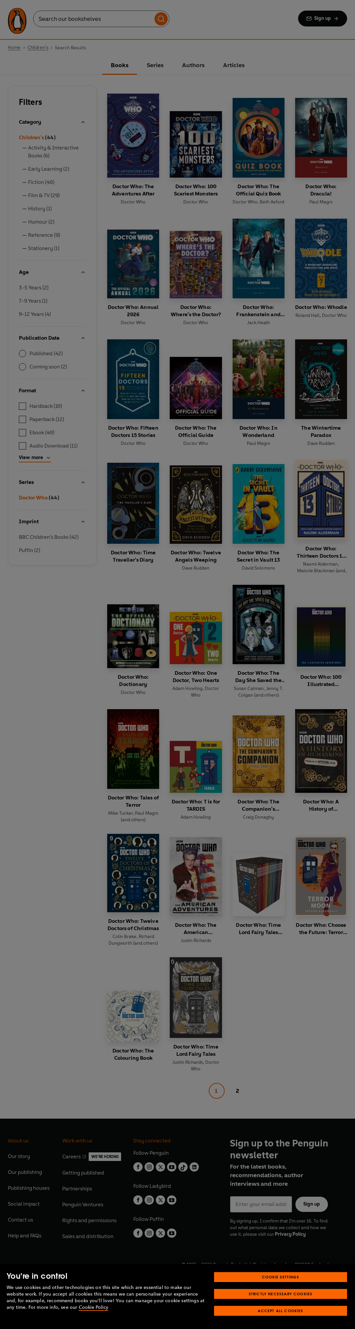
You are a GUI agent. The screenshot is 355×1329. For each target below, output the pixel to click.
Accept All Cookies (280, 1310)
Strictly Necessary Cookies (281, 1293)
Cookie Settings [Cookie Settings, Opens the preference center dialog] (280, 1276)
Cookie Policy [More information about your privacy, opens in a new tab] (93, 1307)
